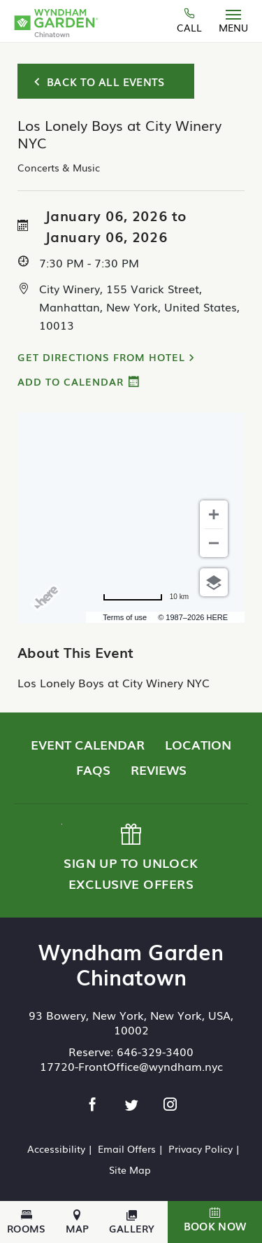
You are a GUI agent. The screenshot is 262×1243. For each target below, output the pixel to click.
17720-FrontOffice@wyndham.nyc (131, 1066)
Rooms (26, 1222)
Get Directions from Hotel (101, 357)
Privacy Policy (200, 1149)
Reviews (159, 769)
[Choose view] (214, 582)
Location (198, 744)
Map (77, 1222)
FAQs (93, 769)
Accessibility (56, 1149)
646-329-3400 (155, 1051)
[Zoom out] (214, 543)
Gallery (132, 1222)
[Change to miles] (146, 597)
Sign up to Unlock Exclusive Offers (129, 858)
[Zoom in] (214, 514)
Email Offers (127, 1149)
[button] (215, 1222)
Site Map (130, 1170)
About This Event (75, 651)
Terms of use (125, 617)
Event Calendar (88, 744)
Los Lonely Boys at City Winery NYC (113, 682)
